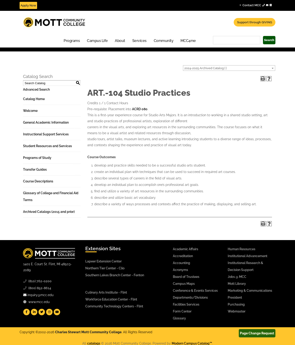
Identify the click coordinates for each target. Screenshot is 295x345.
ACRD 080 (140, 109)
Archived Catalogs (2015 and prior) (49, 212)
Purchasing (236, 304)
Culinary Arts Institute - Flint (106, 292)
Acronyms (180, 270)
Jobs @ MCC (237, 277)
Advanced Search (36, 89)
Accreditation (183, 256)
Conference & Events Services (195, 290)
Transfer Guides (35, 169)
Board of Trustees (186, 277)
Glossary (179, 318)
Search (269, 40)
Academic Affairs (185, 249)
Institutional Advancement (247, 256)
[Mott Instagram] (49, 312)
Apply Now (28, 5)
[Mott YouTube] (57, 312)
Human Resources (241, 249)
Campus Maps (184, 284)
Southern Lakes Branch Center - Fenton (114, 275)
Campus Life (97, 41)
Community (164, 41)
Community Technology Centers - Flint (114, 306)
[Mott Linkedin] (34, 312)
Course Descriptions (38, 181)
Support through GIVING (254, 22)
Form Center (182, 311)
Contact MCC (256, 5)
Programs (72, 41)
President (235, 297)
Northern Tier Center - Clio (104, 268)
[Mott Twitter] (41, 312)
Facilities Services (186, 304)
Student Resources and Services (47, 146)
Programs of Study (37, 158)
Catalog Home (34, 99)
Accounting (181, 263)
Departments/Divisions (190, 297)
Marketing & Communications (250, 290)
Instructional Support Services (46, 134)
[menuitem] (71, 40)
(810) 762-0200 (40, 281)
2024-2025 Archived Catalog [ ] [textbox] (205, 68)
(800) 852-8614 (39, 288)
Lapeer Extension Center (103, 261)
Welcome (30, 111)
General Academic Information (46, 122)
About (120, 41)
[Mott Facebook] (26, 312)
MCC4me (188, 41)
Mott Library (237, 284)
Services (139, 41)
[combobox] (229, 68)
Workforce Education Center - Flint (111, 299)
